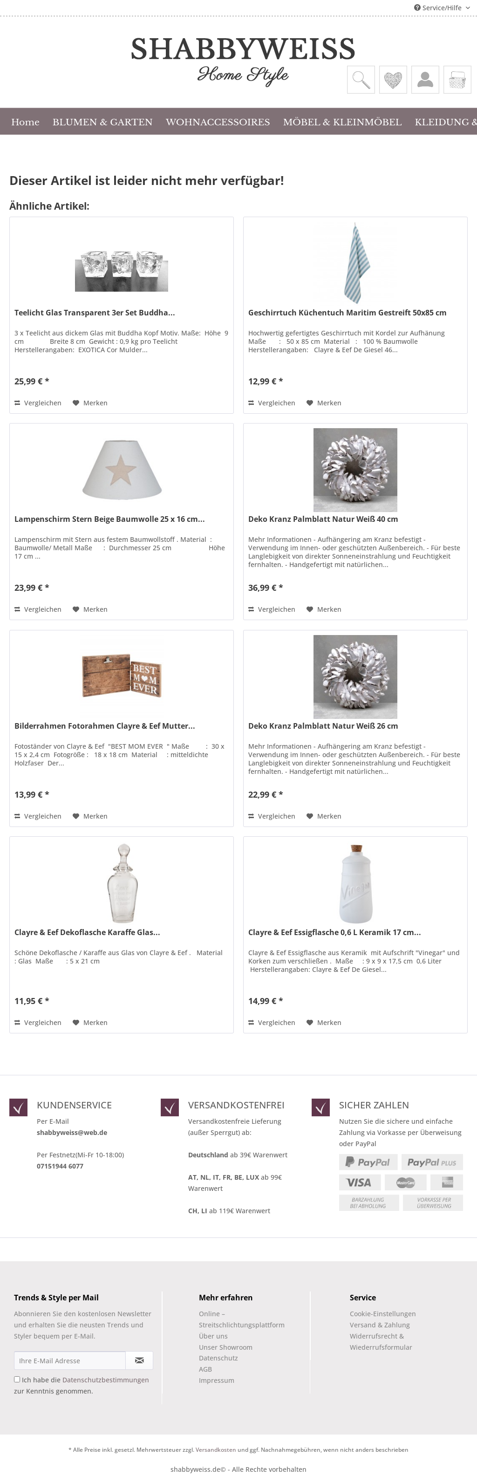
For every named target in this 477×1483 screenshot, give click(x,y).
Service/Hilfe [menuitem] (438, 7)
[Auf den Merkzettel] (90, 403)
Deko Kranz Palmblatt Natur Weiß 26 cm (323, 726)
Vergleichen (37, 402)
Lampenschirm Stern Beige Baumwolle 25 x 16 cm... (109, 519)
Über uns (213, 1336)
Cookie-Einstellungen (383, 1313)
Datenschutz (218, 1357)
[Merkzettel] (393, 80)
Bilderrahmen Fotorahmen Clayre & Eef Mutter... (104, 726)
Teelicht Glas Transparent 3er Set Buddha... (94, 313)
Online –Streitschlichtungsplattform (234, 1319)
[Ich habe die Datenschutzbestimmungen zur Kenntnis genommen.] (17, 1379)
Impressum (216, 1380)
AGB (205, 1369)
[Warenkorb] (457, 80)
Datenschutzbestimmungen (105, 1379)
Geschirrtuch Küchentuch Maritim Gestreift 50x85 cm (347, 313)
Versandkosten (216, 1450)
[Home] (25, 121)
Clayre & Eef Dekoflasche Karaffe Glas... (87, 932)
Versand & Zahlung (380, 1324)
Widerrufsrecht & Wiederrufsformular (381, 1342)
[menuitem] (361, 80)
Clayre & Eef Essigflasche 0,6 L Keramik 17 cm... (334, 932)
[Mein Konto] (425, 80)
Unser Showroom (225, 1347)
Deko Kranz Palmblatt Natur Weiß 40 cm (323, 519)
